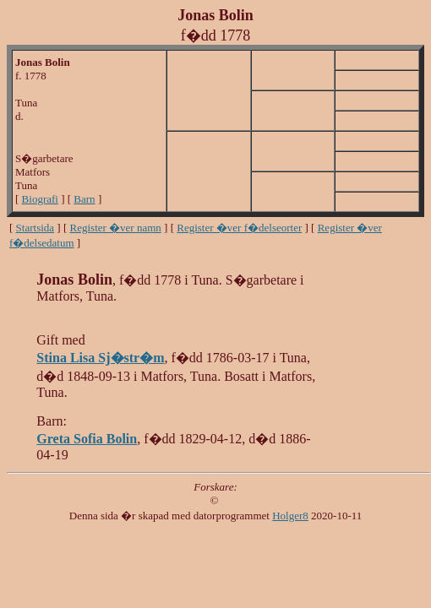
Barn (84, 199)
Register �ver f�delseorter (239, 227)
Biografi (40, 199)
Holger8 (290, 515)
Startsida (35, 227)
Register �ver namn (115, 227)
